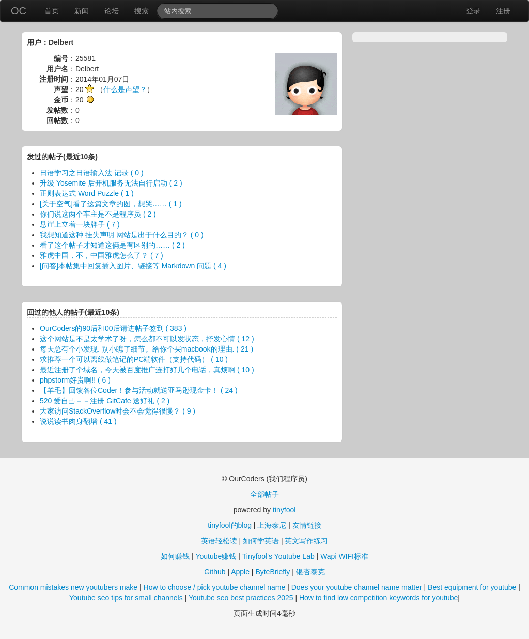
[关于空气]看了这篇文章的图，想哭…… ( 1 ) (111, 204)
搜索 (141, 11)
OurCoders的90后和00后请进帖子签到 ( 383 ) (113, 328)
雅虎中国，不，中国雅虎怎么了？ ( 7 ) (101, 255)
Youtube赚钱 (215, 556)
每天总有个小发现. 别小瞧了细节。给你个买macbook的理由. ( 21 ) (146, 349)
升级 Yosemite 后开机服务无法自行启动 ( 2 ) (111, 183)
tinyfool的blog (230, 525)
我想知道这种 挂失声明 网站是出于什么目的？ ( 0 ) (122, 235)
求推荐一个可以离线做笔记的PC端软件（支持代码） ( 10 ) (134, 359)
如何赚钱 (175, 556)
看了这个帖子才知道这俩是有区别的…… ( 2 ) (112, 245)
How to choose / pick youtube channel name (215, 587)
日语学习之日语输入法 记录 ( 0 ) (92, 173)
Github (214, 572)
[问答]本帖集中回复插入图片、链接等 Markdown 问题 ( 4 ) (133, 266)
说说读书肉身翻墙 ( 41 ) (78, 421)
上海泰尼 (271, 525)
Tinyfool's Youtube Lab (278, 556)
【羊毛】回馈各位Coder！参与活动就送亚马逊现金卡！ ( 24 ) (139, 390)
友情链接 (306, 525)
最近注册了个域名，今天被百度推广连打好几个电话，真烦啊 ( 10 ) (147, 370)
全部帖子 (264, 494)
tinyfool (284, 510)
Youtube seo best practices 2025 (241, 598)
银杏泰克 (310, 572)
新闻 (81, 11)
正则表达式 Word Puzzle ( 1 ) (87, 193)
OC (18, 11)
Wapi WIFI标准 (344, 556)
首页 (51, 11)
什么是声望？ (125, 89)
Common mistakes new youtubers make (73, 587)
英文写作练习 (306, 541)
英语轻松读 (219, 541)
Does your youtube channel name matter (356, 587)
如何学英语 (261, 541)
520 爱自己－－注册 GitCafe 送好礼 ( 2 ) (104, 401)
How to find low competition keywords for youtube (378, 598)
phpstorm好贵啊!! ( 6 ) (75, 380)
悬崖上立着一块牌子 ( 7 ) (80, 224)
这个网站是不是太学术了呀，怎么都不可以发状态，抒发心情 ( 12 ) (147, 338)
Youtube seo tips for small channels (126, 598)
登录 (473, 11)
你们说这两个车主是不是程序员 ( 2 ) (98, 214)
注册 (503, 11)
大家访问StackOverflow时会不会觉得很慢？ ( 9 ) (117, 411)
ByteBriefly (272, 572)
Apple (240, 572)
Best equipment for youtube (472, 587)
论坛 (111, 11)
